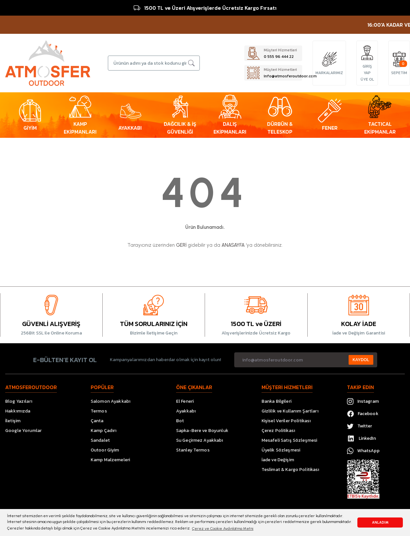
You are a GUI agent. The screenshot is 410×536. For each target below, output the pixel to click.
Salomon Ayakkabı (110, 401)
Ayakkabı (186, 411)
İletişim (12, 420)
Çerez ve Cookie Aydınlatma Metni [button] (222, 528)
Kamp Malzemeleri (110, 459)
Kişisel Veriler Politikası (286, 420)
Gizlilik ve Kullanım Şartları (290, 411)
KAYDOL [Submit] (360, 359)
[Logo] (47, 62)
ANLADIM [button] (380, 522)
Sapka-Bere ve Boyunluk (202, 430)
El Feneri (185, 401)
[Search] (154, 63)
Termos (99, 411)
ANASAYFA (233, 245)
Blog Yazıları (18, 401)
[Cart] (399, 59)
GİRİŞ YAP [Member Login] (367, 69)
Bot (180, 420)
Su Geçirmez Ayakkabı (199, 440)
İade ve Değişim (278, 459)
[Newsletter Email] (305, 359)
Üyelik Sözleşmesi (281, 450)
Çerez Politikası (278, 430)
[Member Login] (367, 52)
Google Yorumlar (23, 430)
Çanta (97, 420)
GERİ (181, 245)
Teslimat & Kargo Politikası (290, 469)
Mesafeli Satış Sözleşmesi (289, 440)
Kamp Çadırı (104, 430)
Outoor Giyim (105, 450)
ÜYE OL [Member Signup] (367, 79)
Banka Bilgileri (276, 401)
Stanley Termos (193, 450)
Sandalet (100, 440)
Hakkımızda (17, 411)
